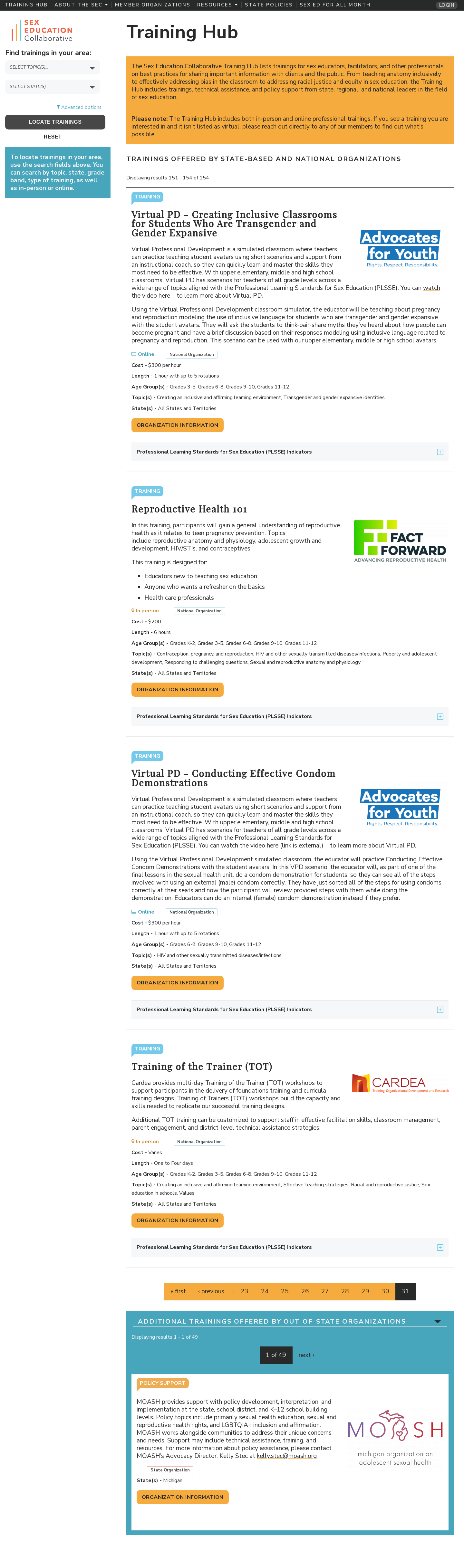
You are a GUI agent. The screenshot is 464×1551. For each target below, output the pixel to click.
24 (265, 1291)
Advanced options (81, 106)
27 (325, 1291)
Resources (217, 5)
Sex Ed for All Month (335, 5)
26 (305, 1291)
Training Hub (26, 5)
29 (365, 1291)
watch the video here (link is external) (274, 845)
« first (178, 1291)
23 (244, 1291)
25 (285, 1291)
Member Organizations (152, 5)
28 (345, 1291)
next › (306, 1355)
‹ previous (211, 1291)
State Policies (269, 5)
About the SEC (81, 5)
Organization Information (177, 425)
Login (446, 5)
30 (385, 1291)
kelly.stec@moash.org (289, 1456)
